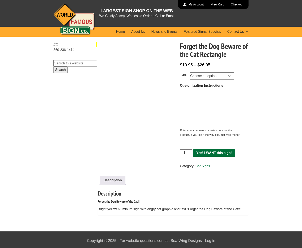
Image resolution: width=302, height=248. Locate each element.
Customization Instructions (201, 85)
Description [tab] (112, 180)
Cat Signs (202, 166)
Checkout (237, 4)
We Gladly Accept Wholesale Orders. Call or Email (136, 16)
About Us (138, 31)
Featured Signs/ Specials (202, 31)
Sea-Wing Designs (186, 241)
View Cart (217, 4)
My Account (196, 4)
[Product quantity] (186, 152)
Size (183, 74)
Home (120, 31)
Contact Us (238, 31)
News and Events (164, 31)
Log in (210, 241)
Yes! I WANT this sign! (214, 153)
